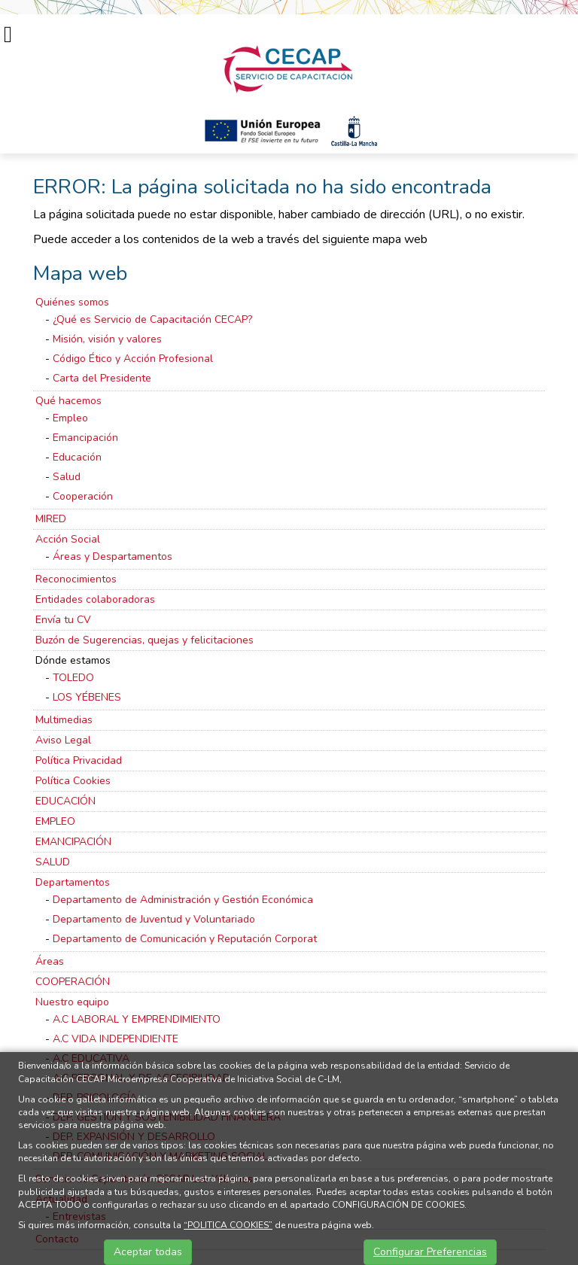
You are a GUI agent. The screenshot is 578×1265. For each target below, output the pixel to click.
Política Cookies (73, 781)
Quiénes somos (72, 302)
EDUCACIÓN (65, 801)
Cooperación (83, 496)
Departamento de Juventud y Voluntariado (154, 919)
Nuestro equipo (72, 1002)
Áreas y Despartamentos (112, 556)
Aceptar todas (148, 1252)
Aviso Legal (63, 740)
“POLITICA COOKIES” (228, 1225)
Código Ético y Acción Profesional (133, 358)
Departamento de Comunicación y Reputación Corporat (185, 939)
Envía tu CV (63, 620)
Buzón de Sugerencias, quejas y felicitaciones (144, 640)
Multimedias (64, 720)
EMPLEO (55, 821)
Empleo (70, 418)
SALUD (52, 862)
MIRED (50, 519)
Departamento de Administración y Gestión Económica (183, 899)
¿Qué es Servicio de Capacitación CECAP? (152, 319)
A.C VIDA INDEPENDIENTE (115, 1039)
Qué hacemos (68, 401)
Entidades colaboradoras (95, 599)
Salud (67, 477)
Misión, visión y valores (107, 339)
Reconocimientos (76, 579)
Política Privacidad (78, 760)
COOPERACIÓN (72, 982)
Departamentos (72, 882)
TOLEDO (73, 678)
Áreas (49, 961)
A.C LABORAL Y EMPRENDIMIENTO (137, 1019)
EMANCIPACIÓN (73, 842)
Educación (77, 457)
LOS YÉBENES (87, 697)
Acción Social (67, 539)
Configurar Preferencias (430, 1252)
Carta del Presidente (102, 378)
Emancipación (85, 437)
